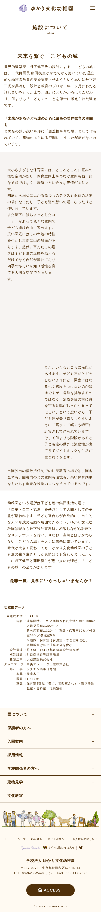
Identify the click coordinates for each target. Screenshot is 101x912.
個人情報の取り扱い (84, 839)
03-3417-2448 (33, 873)
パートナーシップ (15, 839)
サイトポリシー (57, 839)
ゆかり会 (36, 839)
